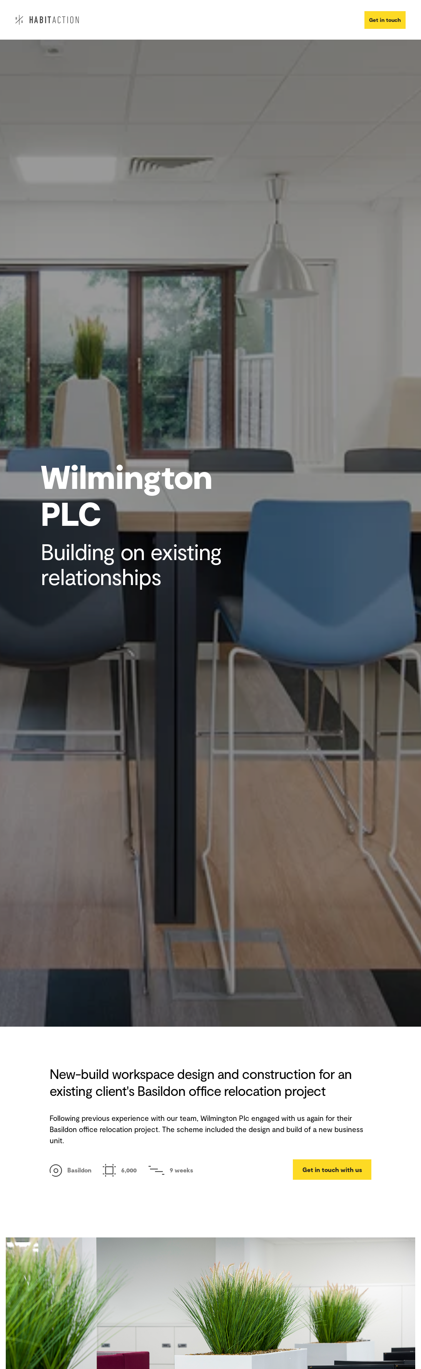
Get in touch (385, 20)
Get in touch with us (332, 1169)
